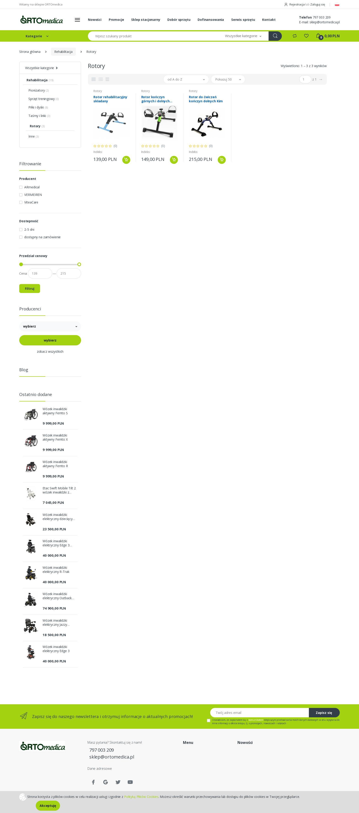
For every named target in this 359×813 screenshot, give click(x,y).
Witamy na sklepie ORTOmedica (41, 4)
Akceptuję (48, 805)
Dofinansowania (211, 19)
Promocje (116, 19)
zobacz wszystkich (50, 351)
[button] (243, 36)
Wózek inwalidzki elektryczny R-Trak (56, 570)
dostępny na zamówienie (42, 237)
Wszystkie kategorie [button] (39, 68)
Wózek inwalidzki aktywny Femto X (55, 437)
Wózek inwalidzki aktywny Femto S (55, 411)
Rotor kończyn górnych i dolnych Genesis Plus (155, 99)
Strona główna (30, 51)
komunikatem (256, 719)
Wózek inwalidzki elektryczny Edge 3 (56, 649)
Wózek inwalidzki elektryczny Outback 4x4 (57, 596)
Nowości (94, 19)
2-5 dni (29, 229)
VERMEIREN (33, 194)
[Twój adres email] (259, 712)
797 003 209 (322, 17)
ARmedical (32, 187)
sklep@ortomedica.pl (325, 22)
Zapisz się (324, 712)
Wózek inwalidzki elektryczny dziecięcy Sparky (58, 517)
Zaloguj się (317, 4)
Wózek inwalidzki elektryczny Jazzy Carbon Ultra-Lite (55, 622)
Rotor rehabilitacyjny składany (110, 99)
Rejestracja (294, 4)
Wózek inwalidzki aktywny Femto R (55, 464)
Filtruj (29, 288)
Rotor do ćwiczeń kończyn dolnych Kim (206, 99)
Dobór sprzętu (178, 19)
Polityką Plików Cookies (141, 796)
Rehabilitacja (63, 51)
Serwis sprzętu (243, 19)
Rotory (97, 91)
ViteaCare (31, 202)
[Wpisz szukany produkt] (153, 36)
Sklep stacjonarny (145, 19)
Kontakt (268, 19)
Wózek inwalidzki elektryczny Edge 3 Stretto (56, 543)
